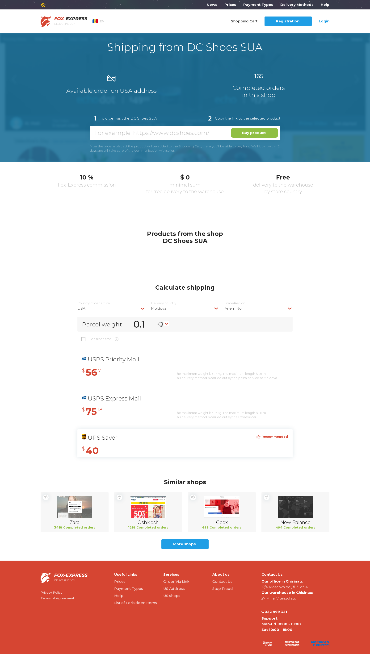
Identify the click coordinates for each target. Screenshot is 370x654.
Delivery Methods (297, 4)
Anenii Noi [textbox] (233, 308)
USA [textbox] (81, 308)
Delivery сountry (163, 303)
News (212, 4)
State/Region (235, 303)
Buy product (254, 132)
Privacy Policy (51, 592)
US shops (171, 595)
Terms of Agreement (57, 598)
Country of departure (93, 303)
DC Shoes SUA (143, 118)
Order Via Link (176, 581)
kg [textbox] (160, 323)
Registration (287, 21)
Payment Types (258, 4)
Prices (230, 4)
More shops (184, 544)
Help (325, 4)
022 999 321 (274, 612)
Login (324, 21)
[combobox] (111, 308)
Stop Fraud (222, 588)
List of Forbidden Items (135, 602)
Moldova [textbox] (158, 308)
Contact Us (222, 581)
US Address (174, 588)
